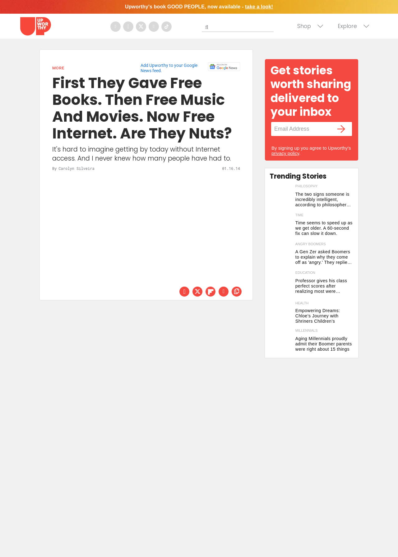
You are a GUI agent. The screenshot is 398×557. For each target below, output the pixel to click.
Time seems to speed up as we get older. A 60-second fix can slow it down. (324, 228)
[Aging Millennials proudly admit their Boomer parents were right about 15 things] (281, 341)
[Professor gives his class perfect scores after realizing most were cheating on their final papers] (281, 284)
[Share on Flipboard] (210, 292)
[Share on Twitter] (197, 292)
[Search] (239, 26)
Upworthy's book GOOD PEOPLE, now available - (199, 6)
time (299, 215)
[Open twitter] (141, 26)
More (58, 68)
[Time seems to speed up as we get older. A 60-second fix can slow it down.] (281, 226)
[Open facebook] (115, 26)
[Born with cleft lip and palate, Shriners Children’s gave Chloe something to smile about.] (281, 313)
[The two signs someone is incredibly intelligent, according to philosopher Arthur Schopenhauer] (281, 197)
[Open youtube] (154, 26)
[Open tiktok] (166, 26)
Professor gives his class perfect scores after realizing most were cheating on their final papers (321, 286)
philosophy (306, 186)
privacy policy (285, 153)
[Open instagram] (128, 26)
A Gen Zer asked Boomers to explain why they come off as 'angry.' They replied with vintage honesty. (322, 257)
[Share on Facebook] (184, 292)
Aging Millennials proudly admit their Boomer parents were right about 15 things (323, 344)
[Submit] (206, 27)
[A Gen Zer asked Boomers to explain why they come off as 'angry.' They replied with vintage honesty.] (281, 255)
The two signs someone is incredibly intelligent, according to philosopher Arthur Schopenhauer (322, 200)
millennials (306, 330)
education (305, 272)
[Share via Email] (224, 292)
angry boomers (310, 244)
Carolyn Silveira (76, 168)
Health (302, 303)
